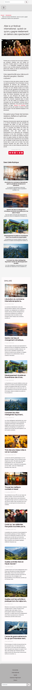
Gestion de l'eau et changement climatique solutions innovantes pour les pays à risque (16, 211)
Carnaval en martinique (19, 105)
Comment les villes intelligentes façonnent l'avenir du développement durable (16, 261)
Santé (15, 675)
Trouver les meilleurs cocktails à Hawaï (13, 488)
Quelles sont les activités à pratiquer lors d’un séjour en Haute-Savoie (15, 601)
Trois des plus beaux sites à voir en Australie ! (15, 451)
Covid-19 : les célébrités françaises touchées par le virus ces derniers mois (15, 526)
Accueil (2, 15)
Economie (15, 670)
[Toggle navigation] (4, 7)
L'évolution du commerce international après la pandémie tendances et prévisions (16, 184)
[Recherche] (14, 2)
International (8, 15)
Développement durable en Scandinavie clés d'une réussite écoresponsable (16, 236)
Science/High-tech (15, 677)
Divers (15, 680)
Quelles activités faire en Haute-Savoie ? (14, 563)
